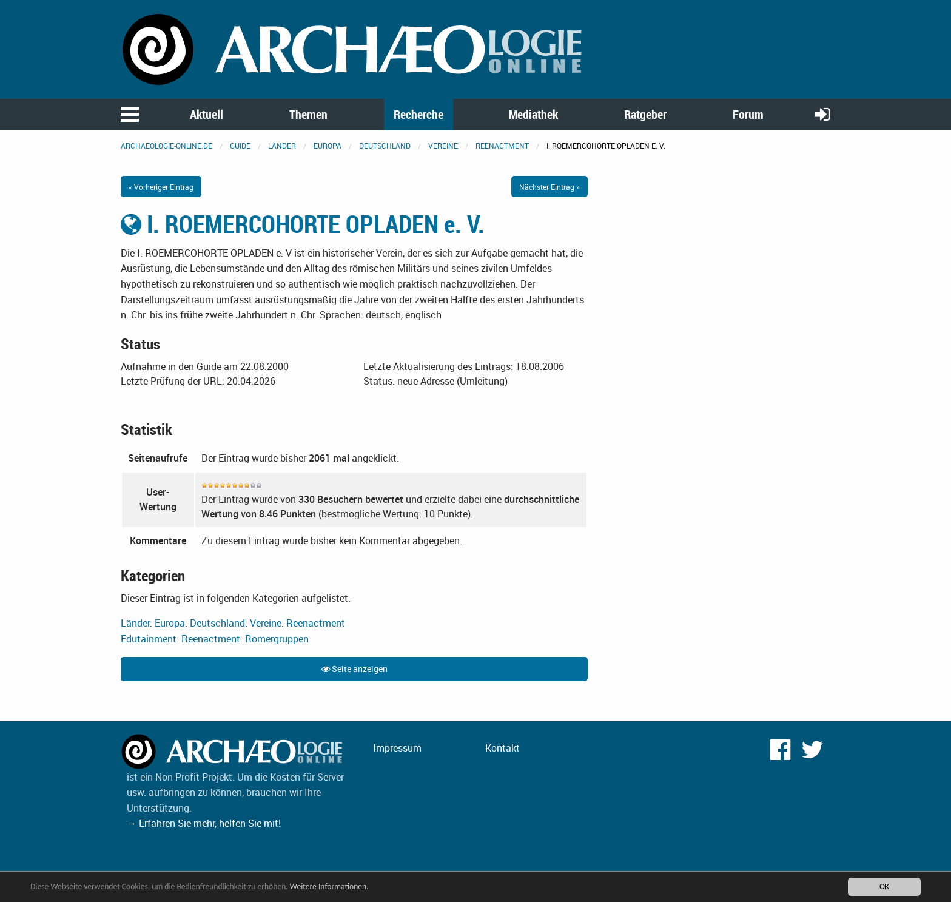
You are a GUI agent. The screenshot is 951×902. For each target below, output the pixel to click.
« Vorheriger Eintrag (161, 187)
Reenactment (502, 145)
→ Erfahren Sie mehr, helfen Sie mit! (204, 823)
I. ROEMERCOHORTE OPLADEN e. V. (303, 223)
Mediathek (533, 114)
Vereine (443, 145)
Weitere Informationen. (329, 886)
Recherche (418, 114)
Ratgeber (645, 114)
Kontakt (502, 748)
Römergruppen (277, 638)
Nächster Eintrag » (549, 187)
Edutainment (148, 638)
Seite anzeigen (354, 669)
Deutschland (385, 145)
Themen (308, 114)
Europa (327, 145)
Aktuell (206, 114)
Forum (748, 114)
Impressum (397, 748)
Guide (240, 145)
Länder (282, 145)
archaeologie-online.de (166, 145)
